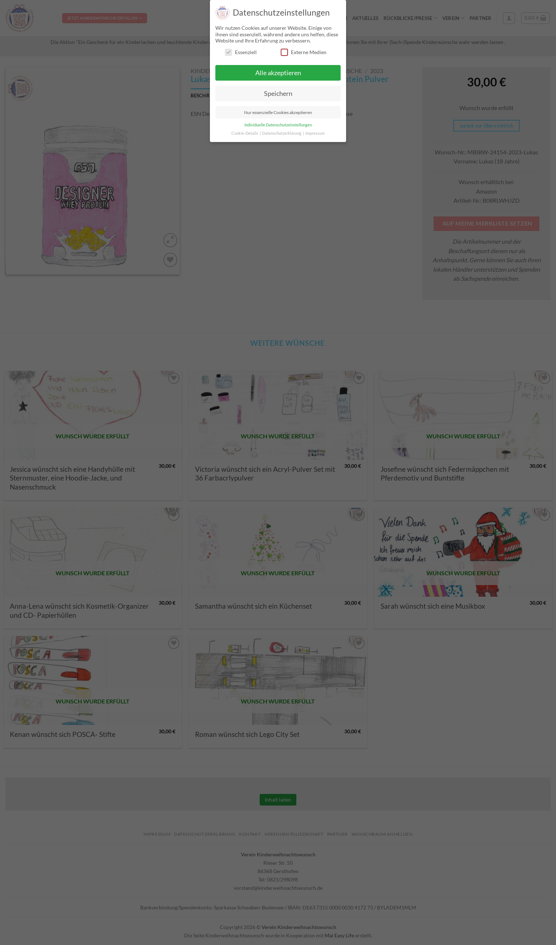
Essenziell (241, 52)
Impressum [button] (315, 133)
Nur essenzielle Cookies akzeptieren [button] (278, 112)
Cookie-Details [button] (245, 133)
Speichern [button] (278, 93)
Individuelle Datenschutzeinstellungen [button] (278, 125)
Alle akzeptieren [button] (278, 73)
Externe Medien (303, 52)
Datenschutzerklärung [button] (282, 133)
